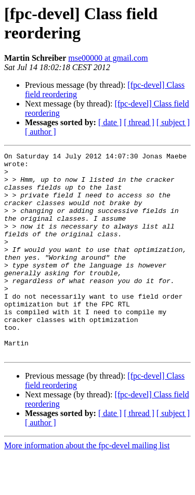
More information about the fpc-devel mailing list (87, 485)
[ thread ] (139, 122)
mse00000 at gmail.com (108, 57)
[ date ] (110, 122)
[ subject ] (173, 122)
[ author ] (40, 131)
